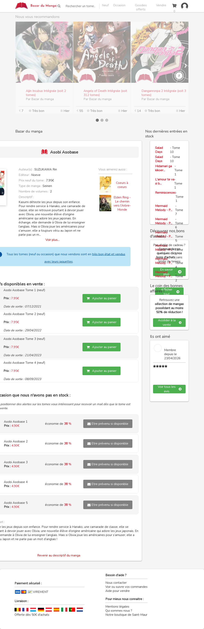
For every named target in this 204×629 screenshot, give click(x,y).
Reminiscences (165, 193)
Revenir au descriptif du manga (58, 555)
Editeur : (24, 175)
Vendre (161, 5)
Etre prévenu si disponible (107, 423)
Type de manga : (30, 186)
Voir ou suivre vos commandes (126, 587)
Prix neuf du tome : (32, 180)
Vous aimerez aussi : (112, 169)
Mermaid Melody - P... (163, 208)
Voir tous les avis (169, 389)
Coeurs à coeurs (122, 185)
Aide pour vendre (117, 591)
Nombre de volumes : (34, 191)
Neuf (105, 5)
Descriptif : (26, 197)
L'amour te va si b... (164, 181)
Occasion (119, 5)
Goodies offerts (141, 5)
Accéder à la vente (169, 322)
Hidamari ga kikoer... (163, 168)
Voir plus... (52, 240)
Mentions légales (117, 607)
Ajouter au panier (101, 298)
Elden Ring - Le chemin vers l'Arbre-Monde (122, 203)
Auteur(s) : (26, 169)
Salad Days (159, 150)
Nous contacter (116, 583)
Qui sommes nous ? (118, 611)
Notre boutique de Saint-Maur (126, 615)
